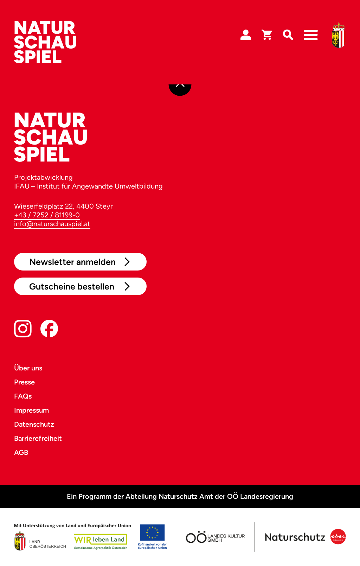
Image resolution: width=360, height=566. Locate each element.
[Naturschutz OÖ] (304, 537)
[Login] (245, 35)
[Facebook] (49, 330)
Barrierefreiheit (38, 438)
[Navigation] (311, 35)
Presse (24, 382)
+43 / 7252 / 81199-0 (47, 215)
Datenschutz (34, 424)
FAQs (23, 396)
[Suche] (288, 35)
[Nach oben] (180, 84)
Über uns (28, 368)
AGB (21, 452)
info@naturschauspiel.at (52, 224)
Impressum (31, 410)
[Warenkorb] (267, 35)
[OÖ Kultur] (214, 537)
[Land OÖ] (90, 537)
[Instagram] (23, 330)
